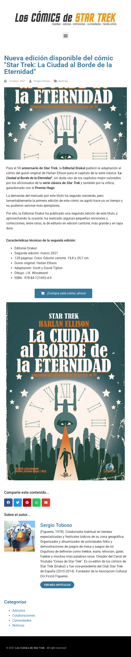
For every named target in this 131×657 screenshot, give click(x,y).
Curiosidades (21, 620)
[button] (65, 35)
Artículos (18, 611)
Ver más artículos (57, 584)
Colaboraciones (23, 615)
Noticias (63, 81)
